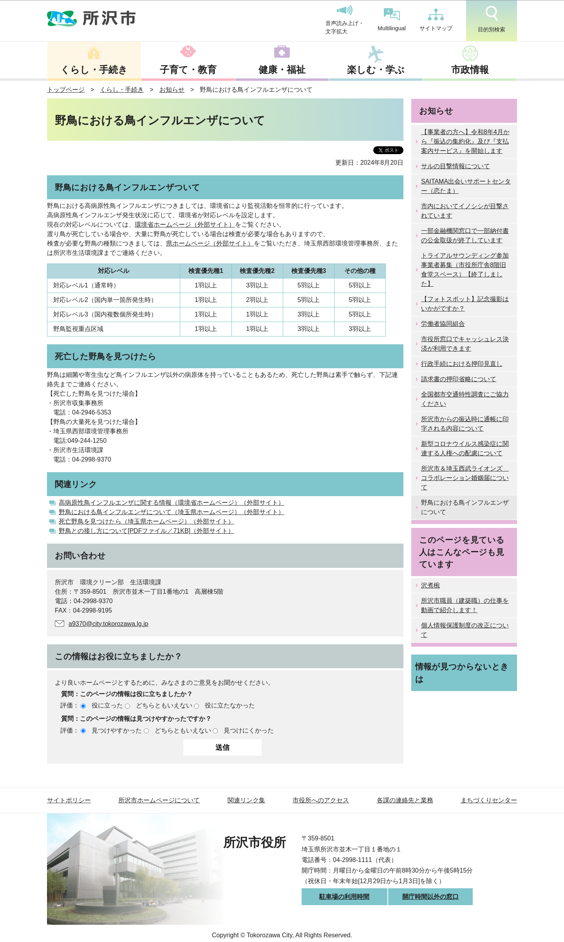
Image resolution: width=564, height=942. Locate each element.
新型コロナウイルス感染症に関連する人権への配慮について (465, 448)
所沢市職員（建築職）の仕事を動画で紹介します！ (465, 605)
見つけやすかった (117, 730)
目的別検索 (491, 19)
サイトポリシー (69, 800)
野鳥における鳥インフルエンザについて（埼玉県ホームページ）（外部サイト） (171, 512)
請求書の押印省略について (458, 379)
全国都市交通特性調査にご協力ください (465, 399)
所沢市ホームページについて (159, 800)
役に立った (107, 705)
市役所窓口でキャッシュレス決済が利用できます (465, 344)
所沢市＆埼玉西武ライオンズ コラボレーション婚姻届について (465, 478)
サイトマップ (435, 20)
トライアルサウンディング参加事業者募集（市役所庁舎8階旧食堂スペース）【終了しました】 (465, 269)
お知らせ (171, 89)
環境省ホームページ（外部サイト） (185, 224)
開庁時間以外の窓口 (430, 896)
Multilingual (392, 19)
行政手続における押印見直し (462, 363)
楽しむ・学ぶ (376, 69)
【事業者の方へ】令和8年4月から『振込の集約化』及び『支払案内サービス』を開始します (465, 141)
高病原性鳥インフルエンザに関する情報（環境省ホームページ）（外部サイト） (171, 502)
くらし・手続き (94, 69)
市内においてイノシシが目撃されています (465, 211)
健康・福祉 (282, 69)
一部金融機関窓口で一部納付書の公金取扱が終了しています (465, 235)
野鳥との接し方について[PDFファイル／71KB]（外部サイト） (146, 530)
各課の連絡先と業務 (405, 800)
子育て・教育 (188, 69)
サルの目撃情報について (455, 166)
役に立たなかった (230, 705)
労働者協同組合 (443, 323)
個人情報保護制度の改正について (465, 630)
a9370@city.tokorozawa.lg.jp (108, 623)
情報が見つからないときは (462, 672)
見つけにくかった (249, 730)
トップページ (66, 89)
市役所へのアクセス (321, 800)
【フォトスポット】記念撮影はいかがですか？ (465, 304)
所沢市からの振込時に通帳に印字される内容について (465, 424)
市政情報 (470, 69)
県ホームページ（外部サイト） (210, 243)
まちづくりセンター (489, 800)
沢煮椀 (430, 585)
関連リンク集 (246, 800)
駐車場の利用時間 (344, 896)
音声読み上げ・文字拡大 (344, 20)
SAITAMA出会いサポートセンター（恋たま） (466, 186)
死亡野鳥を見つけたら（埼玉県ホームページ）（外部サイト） (146, 521)
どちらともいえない (164, 705)
